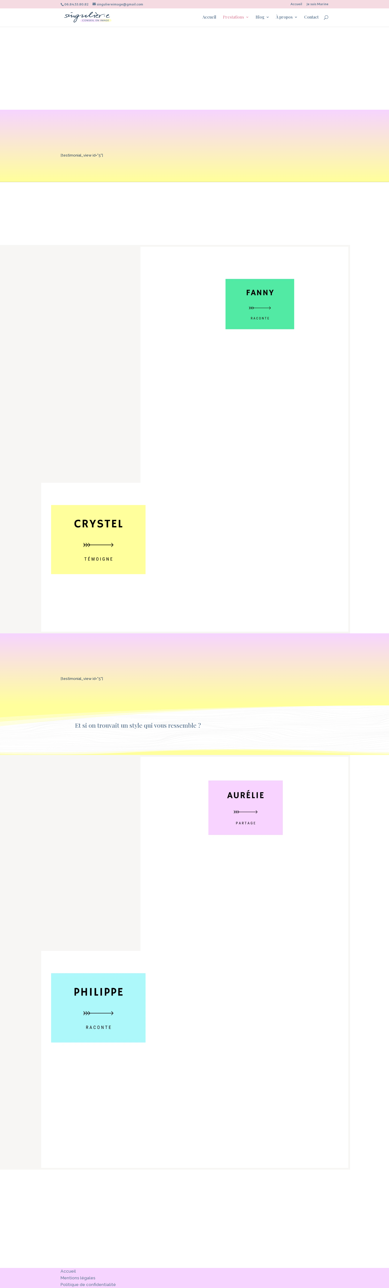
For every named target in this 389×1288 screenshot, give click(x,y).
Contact (311, 17)
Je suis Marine (317, 4)
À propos (284, 17)
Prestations (233, 17)
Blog (260, 17)
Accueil (296, 4)
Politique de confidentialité (88, 1284)
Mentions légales (78, 1277)
